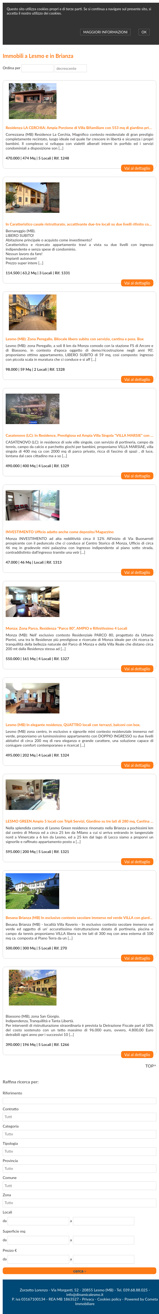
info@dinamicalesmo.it (85, 1294)
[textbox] (79, 1100)
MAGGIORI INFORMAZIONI (105, 32)
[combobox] (34, 68)
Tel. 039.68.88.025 (132, 1290)
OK (144, 32)
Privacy (88, 1299)
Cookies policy (109, 1299)
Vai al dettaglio (137, 168)
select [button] (50, 68)
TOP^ (150, 1065)
